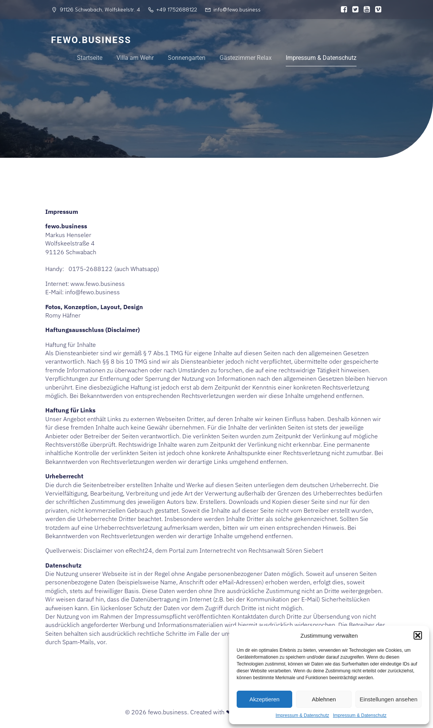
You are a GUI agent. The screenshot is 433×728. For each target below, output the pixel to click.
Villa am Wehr (135, 57)
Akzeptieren (264, 699)
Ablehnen (324, 699)
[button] (418, 635)
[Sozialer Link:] (342, 9)
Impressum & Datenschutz (302, 715)
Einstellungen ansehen (388, 699)
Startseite (89, 57)
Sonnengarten (186, 57)
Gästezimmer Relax (246, 57)
